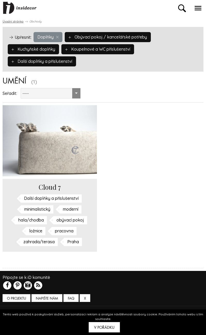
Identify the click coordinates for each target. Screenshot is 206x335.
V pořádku (104, 327)
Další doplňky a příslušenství (42, 61)
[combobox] (50, 93)
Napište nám (47, 298)
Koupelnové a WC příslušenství (97, 49)
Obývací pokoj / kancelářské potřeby (108, 37)
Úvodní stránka (13, 21)
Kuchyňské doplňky (33, 49)
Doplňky (48, 37)
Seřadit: (10, 93)
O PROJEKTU (16, 298)
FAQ (71, 298)
